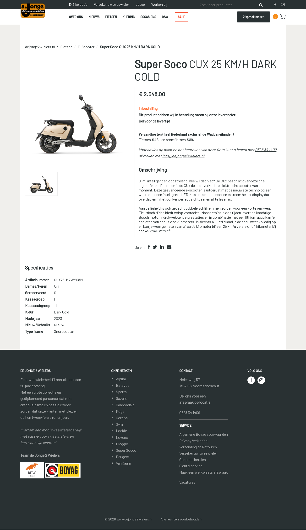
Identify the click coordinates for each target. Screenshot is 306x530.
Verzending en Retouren (198, 447)
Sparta (121, 392)
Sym (119, 424)
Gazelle (121, 398)
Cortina (122, 417)
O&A (165, 17)
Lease (140, 4)
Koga (120, 411)
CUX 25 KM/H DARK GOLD (130, 47)
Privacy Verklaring (193, 440)
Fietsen (111, 17)
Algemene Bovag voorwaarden (203, 434)
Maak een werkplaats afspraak (203, 472)
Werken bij (159, 4)
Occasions (148, 17)
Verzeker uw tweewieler (111, 4)
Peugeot (123, 457)
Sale (181, 17)
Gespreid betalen (192, 459)
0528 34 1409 (265, 149)
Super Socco (126, 450)
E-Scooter (86, 47)
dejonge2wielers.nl (40, 47)
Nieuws (94, 17)
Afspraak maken (253, 17)
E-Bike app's (78, 4)
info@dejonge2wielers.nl (183, 156)
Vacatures (187, 482)
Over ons (76, 17)
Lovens (122, 437)
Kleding (129, 17)
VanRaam (123, 463)
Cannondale (125, 405)
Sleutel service (190, 466)
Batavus (122, 385)
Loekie (121, 431)
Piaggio (122, 443)
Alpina (121, 378)
